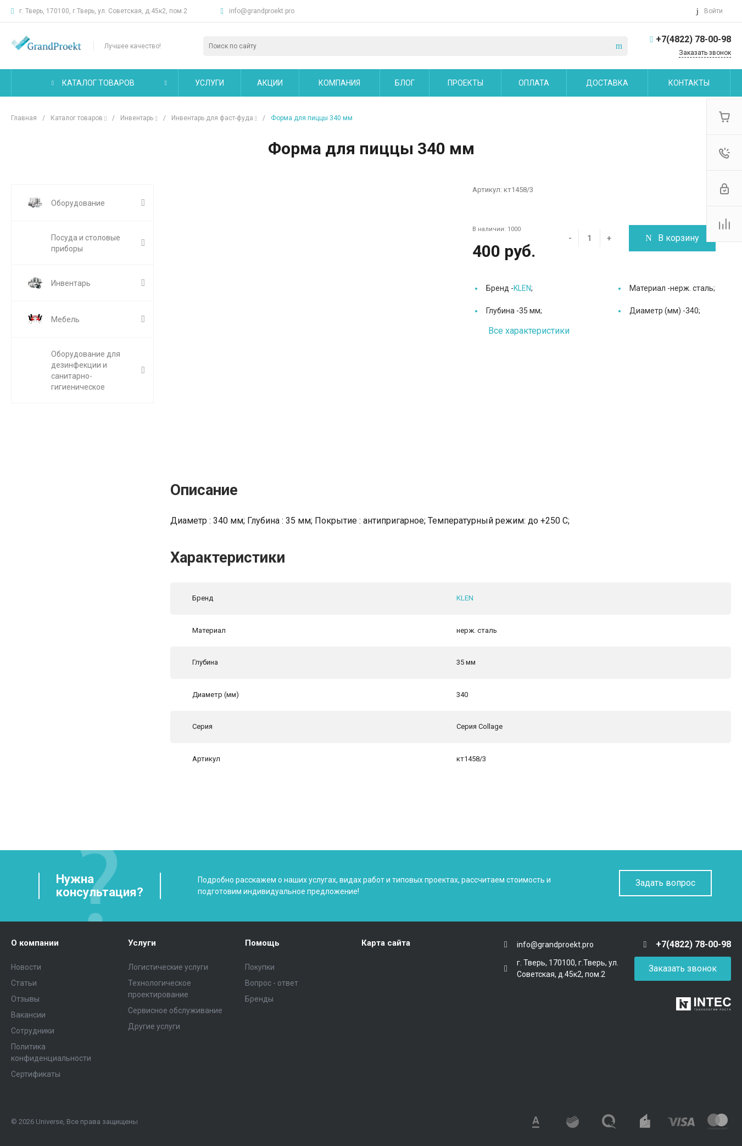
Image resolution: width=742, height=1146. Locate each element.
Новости (26, 967)
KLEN (522, 288)
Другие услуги (154, 1026)
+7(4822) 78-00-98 (693, 39)
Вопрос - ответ (271, 983)
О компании (35, 943)
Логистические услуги (168, 967)
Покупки (260, 967)
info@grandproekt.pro (261, 11)
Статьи (24, 983)
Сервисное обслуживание (175, 1010)
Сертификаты (35, 1074)
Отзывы (25, 999)
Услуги (142, 943)
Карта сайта (385, 943)
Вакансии (28, 1014)
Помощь (262, 943)
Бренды (259, 999)
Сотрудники (32, 1030)
